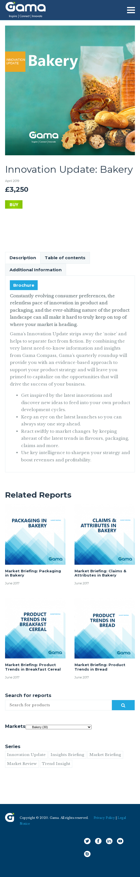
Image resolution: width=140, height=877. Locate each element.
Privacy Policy (104, 818)
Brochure (23, 285)
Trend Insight (56, 763)
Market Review (22, 763)
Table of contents (65, 257)
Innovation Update (26, 754)
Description (23, 257)
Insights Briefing (67, 754)
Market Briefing (105, 754)
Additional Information (36, 269)
